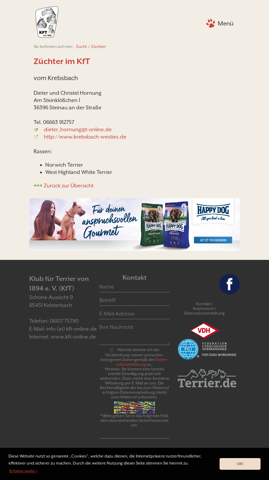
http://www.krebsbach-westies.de (85, 137)
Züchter (98, 46)
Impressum (203, 308)
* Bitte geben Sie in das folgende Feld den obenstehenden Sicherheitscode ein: (134, 420)
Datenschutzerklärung (204, 313)
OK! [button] (240, 464)
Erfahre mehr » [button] (23, 471)
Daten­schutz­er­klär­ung (142, 362)
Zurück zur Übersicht (69, 185)
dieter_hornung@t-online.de (78, 129)
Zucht (81, 46)
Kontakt (203, 303)
